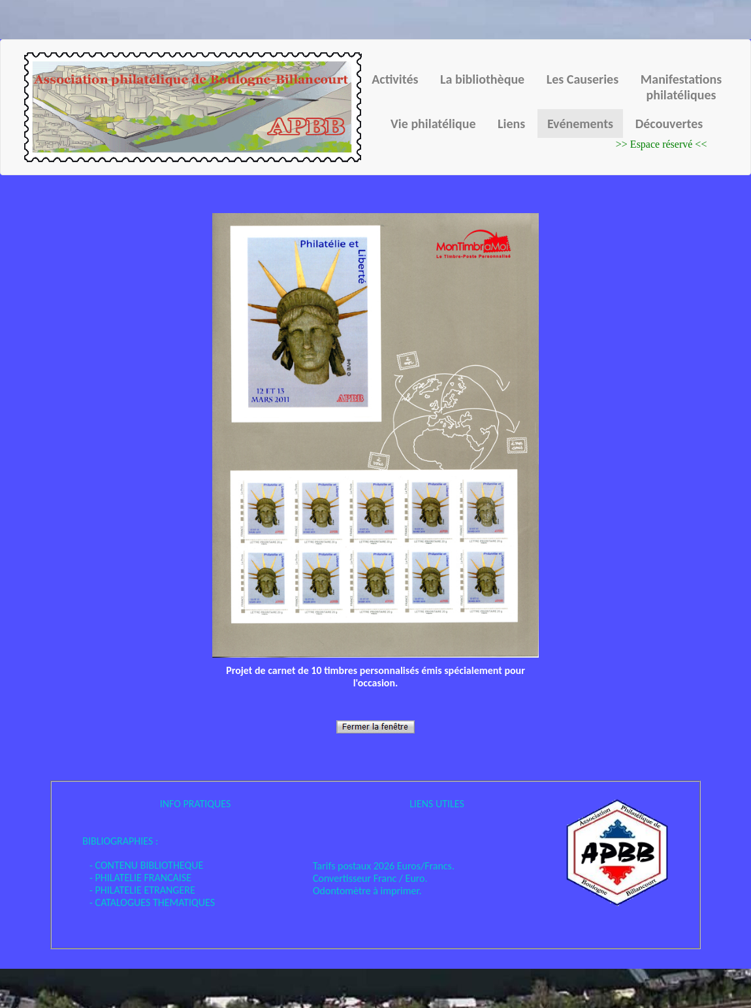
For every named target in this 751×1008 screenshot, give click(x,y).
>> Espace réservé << (661, 144)
